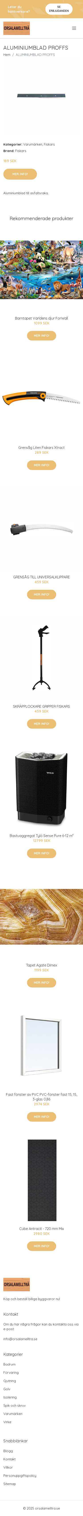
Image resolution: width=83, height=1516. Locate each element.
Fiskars (49, 144)
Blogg (8, 1451)
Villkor (8, 1467)
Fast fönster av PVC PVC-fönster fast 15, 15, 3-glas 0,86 (41, 1096)
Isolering (10, 1397)
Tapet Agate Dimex (41, 965)
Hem (6, 55)
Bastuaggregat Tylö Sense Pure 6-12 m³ (41, 835)
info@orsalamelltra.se (20, 1339)
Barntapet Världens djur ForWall (41, 318)
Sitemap (9, 1484)
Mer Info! (20, 174)
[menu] (74, 28)
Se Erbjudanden (59, 8)
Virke (7, 1422)
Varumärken (32, 144)
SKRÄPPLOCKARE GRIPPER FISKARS (41, 706)
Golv (6, 1389)
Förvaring (11, 1372)
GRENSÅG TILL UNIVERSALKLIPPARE (41, 577)
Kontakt (9, 1459)
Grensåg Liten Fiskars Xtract (41, 447)
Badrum (9, 1364)
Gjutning (9, 1381)
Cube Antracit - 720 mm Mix (41, 1228)
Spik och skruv (14, 1405)
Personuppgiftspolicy (19, 1475)
